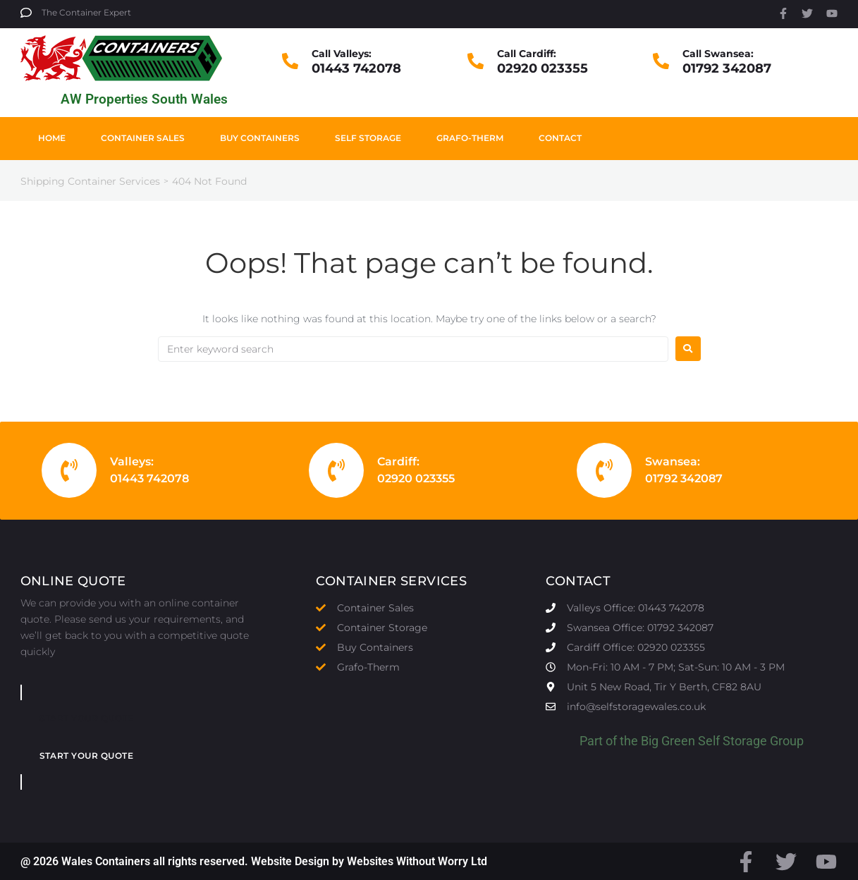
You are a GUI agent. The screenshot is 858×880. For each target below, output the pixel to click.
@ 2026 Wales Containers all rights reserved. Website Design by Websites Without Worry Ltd (253, 861)
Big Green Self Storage (704, 740)
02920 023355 (542, 68)
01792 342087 (726, 68)
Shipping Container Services (90, 181)
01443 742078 (356, 68)
